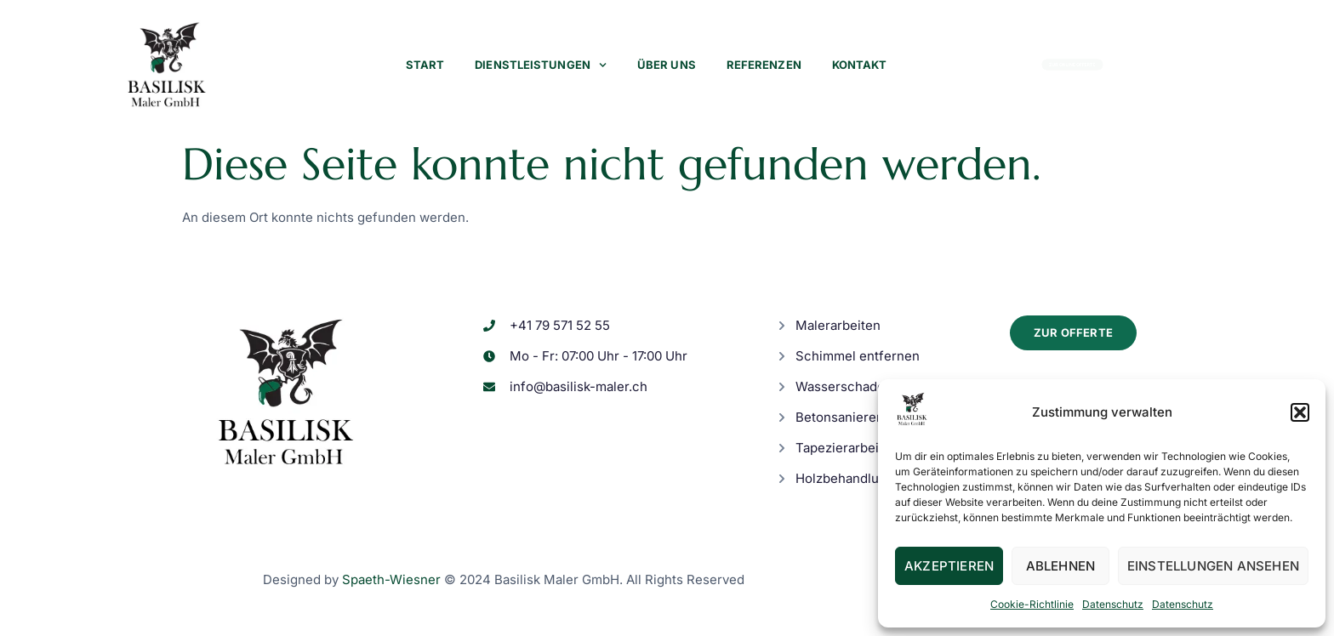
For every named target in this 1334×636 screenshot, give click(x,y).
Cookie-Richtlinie (1032, 604)
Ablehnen (1061, 566)
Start (425, 64)
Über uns (666, 64)
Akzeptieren (949, 566)
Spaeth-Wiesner (391, 579)
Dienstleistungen (541, 65)
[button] (1299, 412)
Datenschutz (1112, 604)
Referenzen (764, 64)
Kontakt (859, 64)
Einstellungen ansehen (1213, 566)
